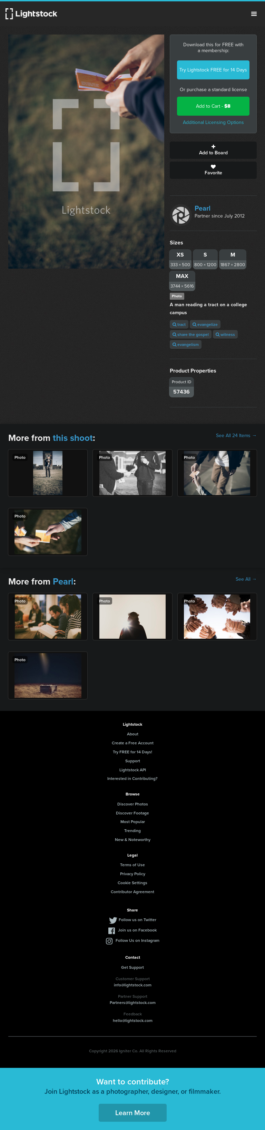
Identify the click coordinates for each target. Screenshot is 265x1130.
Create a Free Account (133, 743)
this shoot (73, 437)
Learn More (132, 1113)
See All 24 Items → (236, 435)
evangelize (205, 324)
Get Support (132, 967)
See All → (246, 579)
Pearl (202, 208)
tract (179, 324)
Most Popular (132, 821)
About (132, 734)
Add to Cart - (213, 106)
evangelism (186, 344)
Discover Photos (132, 804)
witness (225, 334)
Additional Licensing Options (213, 122)
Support (132, 761)
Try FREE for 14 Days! (132, 752)
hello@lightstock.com (133, 1020)
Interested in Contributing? (132, 778)
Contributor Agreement (132, 892)
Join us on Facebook (137, 930)
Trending (132, 830)
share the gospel (191, 334)
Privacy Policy (132, 874)
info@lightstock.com (132, 985)
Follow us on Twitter (137, 920)
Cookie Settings (132, 883)
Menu (253, 13)
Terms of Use (132, 865)
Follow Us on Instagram (137, 940)
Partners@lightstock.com (133, 1002)
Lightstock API (132, 770)
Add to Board (213, 150)
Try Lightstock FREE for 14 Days (213, 70)
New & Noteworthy (132, 839)
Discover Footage (132, 813)
